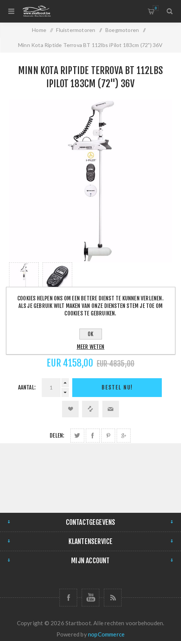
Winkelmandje (155, 8)
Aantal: (27, 387)
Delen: (57, 435)
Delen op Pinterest (108, 435)
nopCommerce (106, 634)
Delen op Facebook (93, 435)
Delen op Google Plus (124, 435)
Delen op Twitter (77, 435)
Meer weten (91, 346)
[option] (24, 283)
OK (90, 334)
